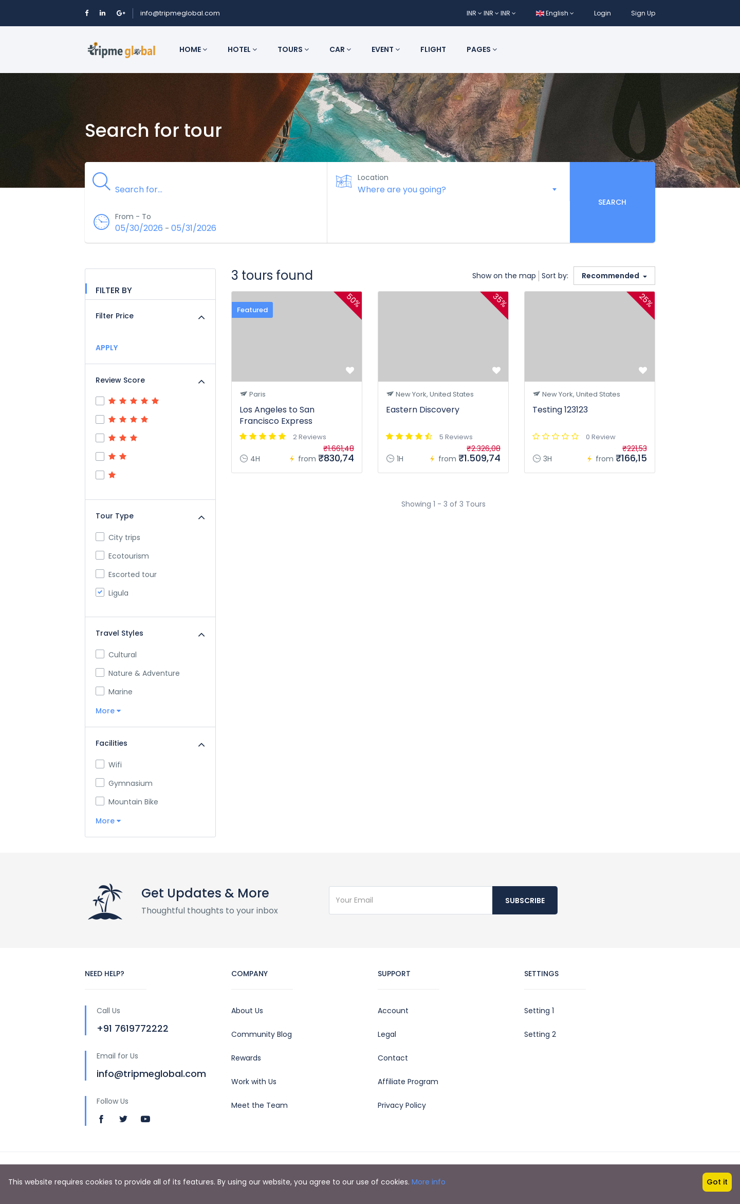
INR (475, 13)
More (108, 711)
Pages (482, 49)
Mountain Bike (127, 802)
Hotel (242, 49)
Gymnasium (124, 783)
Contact (393, 1058)
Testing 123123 (560, 410)
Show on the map (504, 276)
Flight (433, 49)
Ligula (112, 593)
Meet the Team (259, 1105)
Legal (387, 1034)
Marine (114, 692)
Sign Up (643, 13)
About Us (247, 1010)
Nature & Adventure (138, 673)
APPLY (107, 348)
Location (373, 177)
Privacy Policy (402, 1105)
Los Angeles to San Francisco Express (276, 415)
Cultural (116, 655)
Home (193, 49)
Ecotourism (122, 556)
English (555, 13)
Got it (717, 1182)
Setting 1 (539, 1010)
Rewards (246, 1058)
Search (612, 202)
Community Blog (261, 1034)
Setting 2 (540, 1034)
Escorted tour (126, 574)
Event (386, 49)
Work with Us (253, 1081)
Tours (293, 49)
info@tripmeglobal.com (180, 13)
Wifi (109, 765)
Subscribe (525, 900)
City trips (118, 537)
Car (340, 49)
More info (429, 1182)
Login (602, 13)
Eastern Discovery (422, 410)
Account (393, 1010)
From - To (134, 216)
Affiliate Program (408, 1081)
